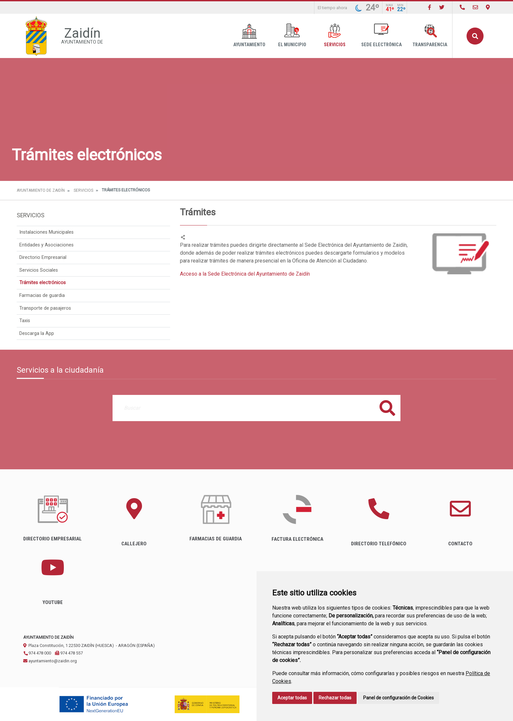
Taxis (24, 320)
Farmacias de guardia (42, 295)
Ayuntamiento (249, 36)
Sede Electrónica (381, 36)
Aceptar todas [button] (292, 697)
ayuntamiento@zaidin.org (50, 660)
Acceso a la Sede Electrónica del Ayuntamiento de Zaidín (245, 274)
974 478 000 (37, 653)
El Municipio (292, 36)
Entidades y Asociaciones (46, 245)
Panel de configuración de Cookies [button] (398, 697)
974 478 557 (69, 653)
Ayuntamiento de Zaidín (41, 190)
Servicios (334, 36)
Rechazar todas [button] (335, 697)
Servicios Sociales (38, 270)
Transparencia (430, 36)
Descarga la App (36, 333)
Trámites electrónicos (42, 282)
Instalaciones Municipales (46, 232)
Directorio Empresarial (42, 257)
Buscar (475, 36)
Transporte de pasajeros (45, 308)
